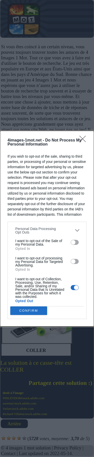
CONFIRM (28, 310)
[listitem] (47, 230)
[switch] (75, 242)
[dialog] (47, 229)
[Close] (84, 140)
